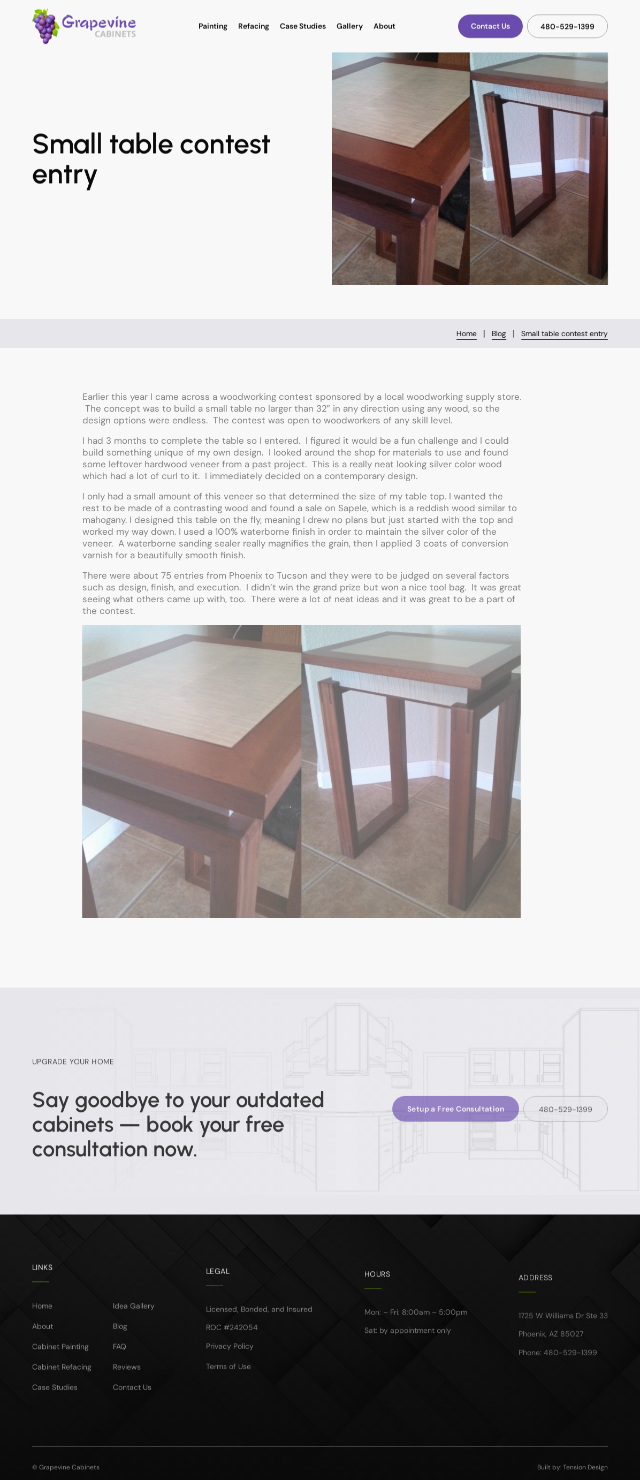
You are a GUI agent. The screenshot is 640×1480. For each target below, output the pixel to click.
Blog (499, 333)
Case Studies (303, 26)
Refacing (253, 26)
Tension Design (585, 1473)
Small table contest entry (565, 333)
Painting (213, 26)
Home (467, 333)
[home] (84, 26)
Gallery (350, 26)
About (384, 26)
